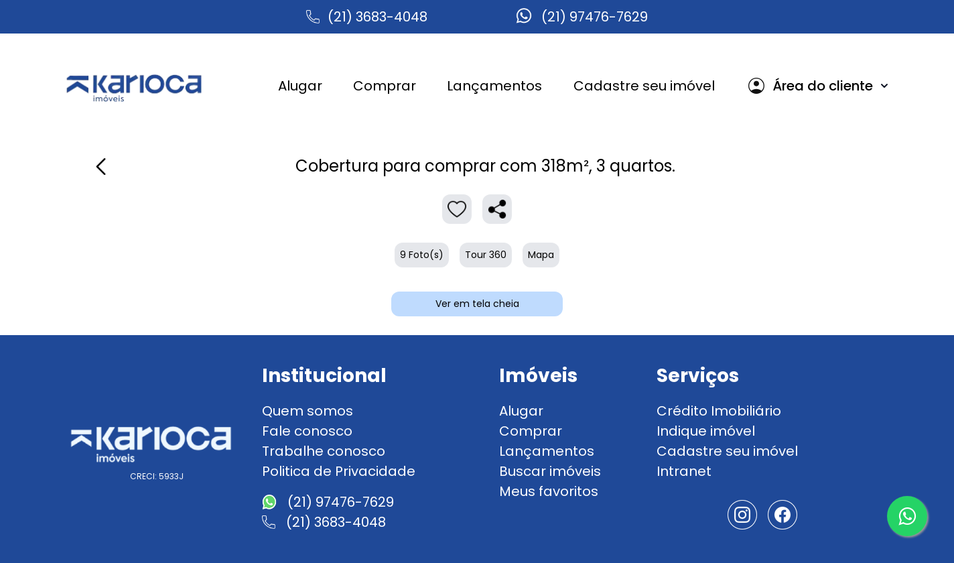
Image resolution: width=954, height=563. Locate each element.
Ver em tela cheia (477, 303)
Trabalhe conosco (323, 451)
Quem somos (307, 410)
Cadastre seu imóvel (727, 451)
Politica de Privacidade (338, 471)
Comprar (530, 431)
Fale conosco (307, 431)
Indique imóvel (706, 431)
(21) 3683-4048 (377, 16)
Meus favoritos (548, 491)
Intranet (684, 471)
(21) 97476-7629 (594, 16)
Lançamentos (546, 451)
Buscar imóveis (550, 471)
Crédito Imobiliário (719, 410)
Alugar (521, 410)
